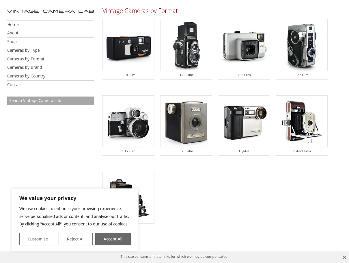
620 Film (186, 151)
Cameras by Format (25, 59)
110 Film (128, 75)
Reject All (76, 239)
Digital (244, 151)
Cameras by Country (26, 76)
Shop (12, 41)
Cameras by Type (23, 50)
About (12, 33)
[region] (75, 219)
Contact (14, 84)
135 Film (128, 151)
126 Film (244, 75)
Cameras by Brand (24, 67)
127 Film (302, 75)
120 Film (186, 75)
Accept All (113, 239)
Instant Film (301, 151)
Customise (38, 239)
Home (13, 24)
